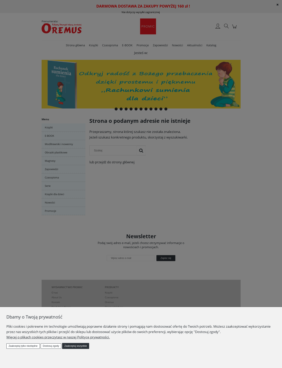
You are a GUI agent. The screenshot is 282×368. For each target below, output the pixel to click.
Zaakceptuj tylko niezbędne (23, 346)
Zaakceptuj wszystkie (75, 346)
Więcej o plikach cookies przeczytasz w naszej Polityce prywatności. (58, 337)
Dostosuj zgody (51, 346)
